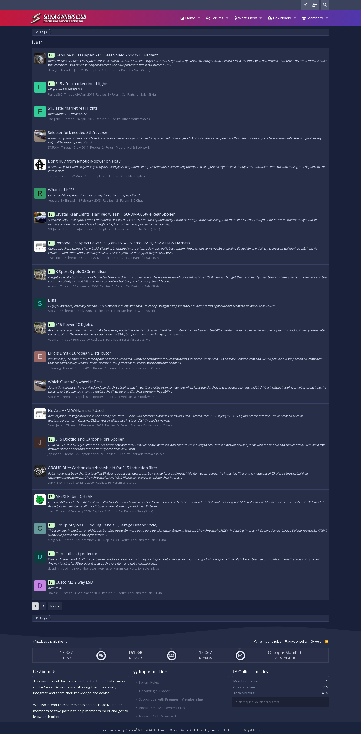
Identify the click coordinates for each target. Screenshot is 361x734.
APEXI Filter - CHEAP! (71, 496)
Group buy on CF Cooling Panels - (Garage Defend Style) (103, 525)
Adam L (53, 286)
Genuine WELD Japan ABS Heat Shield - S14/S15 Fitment (103, 55)
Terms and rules (269, 641)
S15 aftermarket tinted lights (78, 83)
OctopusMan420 (284, 652)
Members (315, 18)
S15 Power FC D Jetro (70, 324)
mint (51, 511)
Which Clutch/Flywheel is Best (75, 381)
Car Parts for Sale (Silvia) (133, 70)
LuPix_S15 (55, 482)
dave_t (52, 70)
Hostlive (215, 730)
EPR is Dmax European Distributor (79, 353)
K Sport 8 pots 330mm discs (77, 271)
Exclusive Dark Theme (50, 641)
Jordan (52, 176)
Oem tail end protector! (73, 553)
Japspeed (54, 454)
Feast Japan (56, 258)
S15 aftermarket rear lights (72, 108)
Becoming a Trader (154, 690)
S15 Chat (136, 200)
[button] (199, 18)
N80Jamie (54, 229)
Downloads (282, 18)
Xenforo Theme (241, 730)
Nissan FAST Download (157, 716)
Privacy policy (298, 641)
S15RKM (53, 147)
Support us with (171, 699)
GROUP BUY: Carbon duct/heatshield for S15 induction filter (102, 467)
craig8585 (54, 540)
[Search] (325, 5)
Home (190, 18)
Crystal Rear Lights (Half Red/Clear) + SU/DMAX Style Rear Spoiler (111, 214)
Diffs (52, 300)
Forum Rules (149, 682)
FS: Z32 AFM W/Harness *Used (76, 410)
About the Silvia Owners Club (162, 707)
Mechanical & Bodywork (133, 147)
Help (318, 641)
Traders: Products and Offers (139, 368)
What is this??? (61, 189)
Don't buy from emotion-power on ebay (84, 161)
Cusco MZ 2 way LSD (70, 582)
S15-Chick (54, 311)
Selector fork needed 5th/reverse (77, 132)
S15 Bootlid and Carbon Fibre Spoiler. (86, 439)
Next (53, 606)
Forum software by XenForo (135, 730)
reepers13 (55, 200)
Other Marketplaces (136, 119)
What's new (247, 18)
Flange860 (55, 94)
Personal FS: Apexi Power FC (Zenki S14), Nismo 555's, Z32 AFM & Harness (119, 243)
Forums (217, 18)
